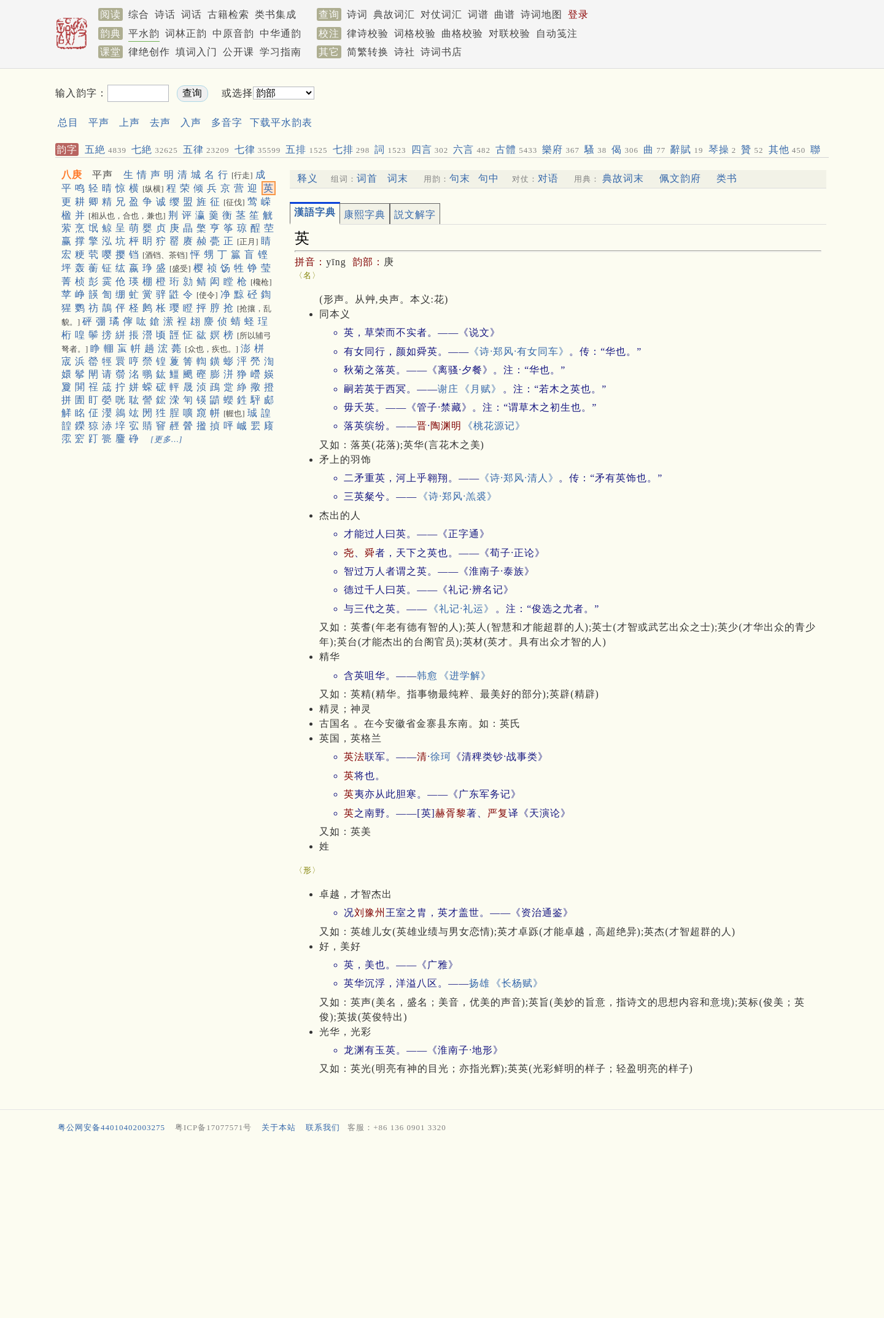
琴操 (722, 149)
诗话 (165, 14)
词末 (397, 178)
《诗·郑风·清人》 (519, 478)
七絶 (154, 149)
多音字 (226, 122)
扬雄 (479, 983)
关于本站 (279, 1127)
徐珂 (440, 756)
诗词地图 (541, 14)
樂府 (561, 149)
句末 (459, 178)
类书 (726, 178)
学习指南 (280, 52)
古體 (516, 149)
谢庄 (448, 389)
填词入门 (196, 52)
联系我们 (323, 1127)
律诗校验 (368, 33)
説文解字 (415, 214)
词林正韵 (186, 33)
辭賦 (686, 149)
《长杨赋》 (517, 983)
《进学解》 (465, 675)
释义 (307, 178)
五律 (206, 149)
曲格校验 (462, 33)
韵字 (66, 149)
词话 (191, 14)
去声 (160, 122)
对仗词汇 (441, 14)
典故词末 (623, 178)
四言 (430, 149)
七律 (258, 149)
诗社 (404, 52)
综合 (138, 14)
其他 (787, 149)
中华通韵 (280, 33)
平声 (98, 122)
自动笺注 (557, 33)
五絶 (105, 149)
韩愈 (427, 675)
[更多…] (166, 439)
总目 (68, 122)
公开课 (238, 52)
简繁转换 (368, 52)
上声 (129, 122)
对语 (548, 178)
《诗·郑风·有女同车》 (519, 351)
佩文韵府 (680, 178)
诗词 (357, 14)
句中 (488, 178)
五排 (306, 149)
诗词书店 (441, 52)
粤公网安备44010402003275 (111, 1127)
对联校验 (509, 33)
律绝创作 (149, 52)
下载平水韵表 (281, 122)
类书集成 (276, 14)
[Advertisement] (556, 103)
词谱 (478, 14)
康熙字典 (365, 214)
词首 (367, 178)
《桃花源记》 (494, 426)
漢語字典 (315, 212)
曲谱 (504, 14)
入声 (190, 122)
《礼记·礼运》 (461, 608)
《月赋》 (481, 389)
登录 (578, 14)
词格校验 (415, 33)
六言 (471, 149)
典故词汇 (394, 14)
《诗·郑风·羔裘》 (457, 496)
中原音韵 (233, 33)
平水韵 (144, 33)
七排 (351, 149)
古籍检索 (228, 14)
